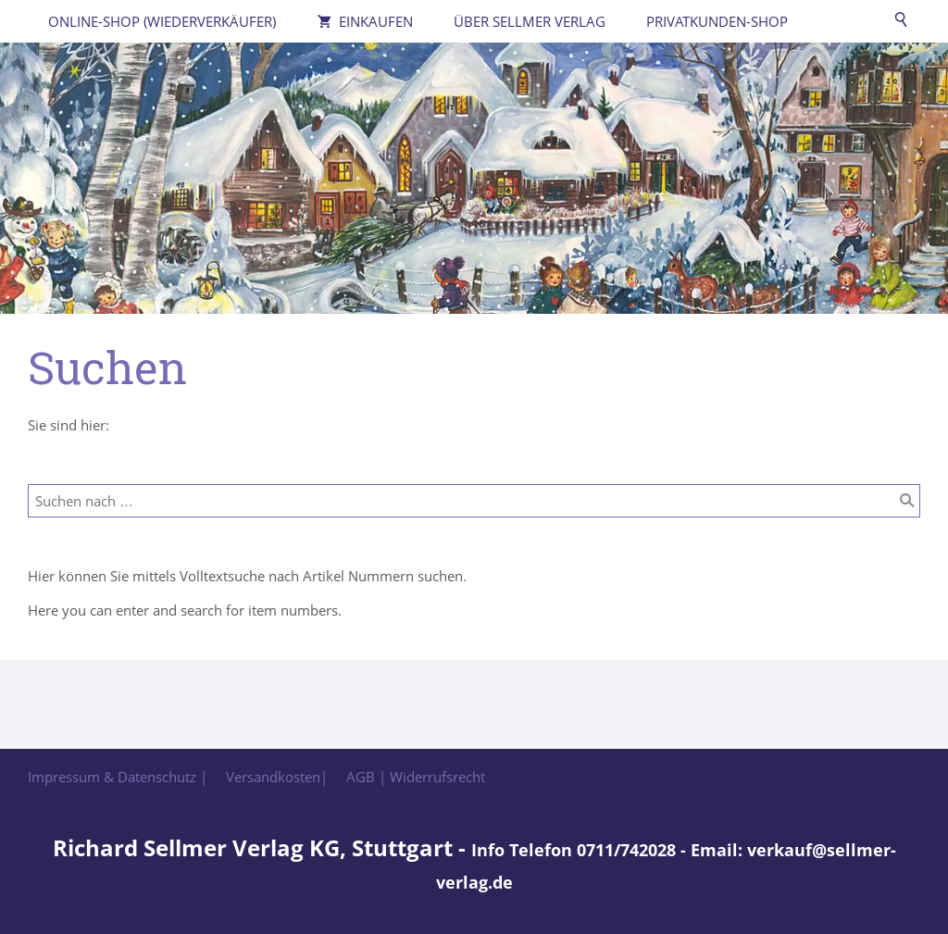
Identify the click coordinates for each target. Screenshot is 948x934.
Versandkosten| (277, 776)
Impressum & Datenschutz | (117, 776)
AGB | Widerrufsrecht (415, 776)
